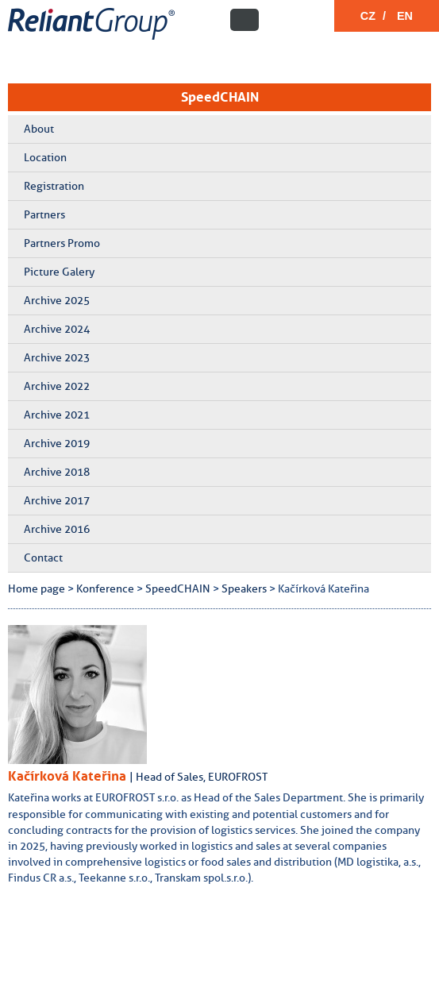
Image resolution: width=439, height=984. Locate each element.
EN (405, 16)
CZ (367, 16)
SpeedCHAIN (220, 97)
